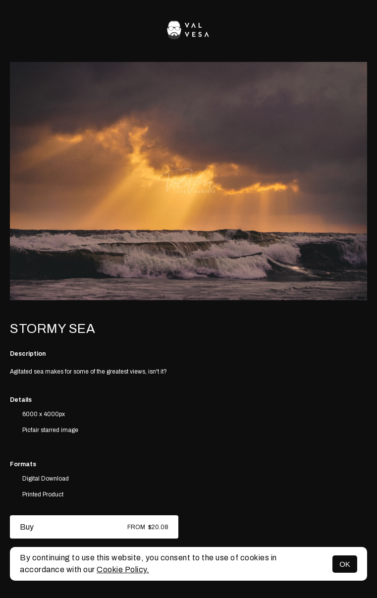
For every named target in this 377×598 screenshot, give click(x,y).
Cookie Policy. (123, 569)
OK (344, 564)
